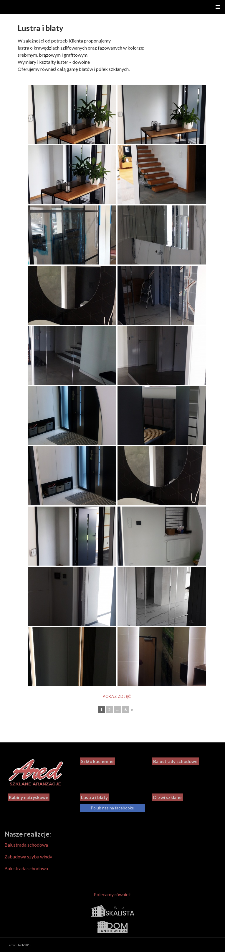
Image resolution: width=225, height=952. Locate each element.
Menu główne (218, 7)
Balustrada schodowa (26, 845)
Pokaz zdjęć (117, 696)
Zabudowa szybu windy (28, 856)
